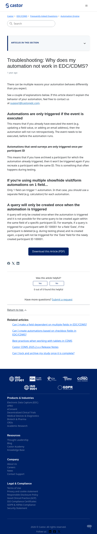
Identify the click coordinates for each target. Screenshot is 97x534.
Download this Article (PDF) (48, 251)
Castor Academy (15, 446)
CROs (10, 422)
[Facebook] (8, 263)
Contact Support (15, 473)
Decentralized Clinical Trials (21, 412)
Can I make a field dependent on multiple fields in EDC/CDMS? (49, 324)
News (10, 470)
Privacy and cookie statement (22, 491)
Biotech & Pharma (16, 419)
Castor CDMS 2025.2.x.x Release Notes (35, 347)
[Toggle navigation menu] (86, 5)
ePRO (10, 405)
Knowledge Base (15, 449)
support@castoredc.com (25, 103)
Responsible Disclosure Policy (22, 494)
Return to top (17, 310)
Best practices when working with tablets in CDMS (42, 341)
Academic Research (17, 425)
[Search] (31, 23)
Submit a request (62, 299)
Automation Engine (70, 16)
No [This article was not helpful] (57, 283)
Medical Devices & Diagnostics (23, 415)
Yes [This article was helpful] (40, 283)
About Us (12, 463)
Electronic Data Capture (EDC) (22, 402)
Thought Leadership (17, 439)
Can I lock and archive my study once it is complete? (43, 353)
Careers (11, 467)
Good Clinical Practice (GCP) (21, 498)
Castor (10, 16)
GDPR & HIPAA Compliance (21, 504)
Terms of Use (14, 488)
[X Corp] (13, 263)
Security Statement (17, 508)
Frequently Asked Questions (44, 16)
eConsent (12, 409)
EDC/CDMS (22, 16)
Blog (9, 443)
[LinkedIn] (17, 263)
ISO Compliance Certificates (21, 501)
